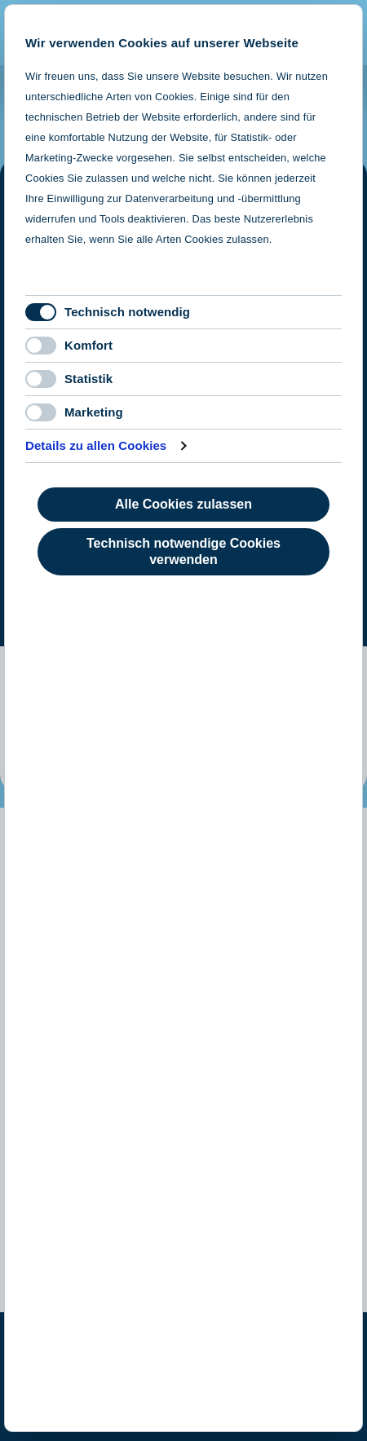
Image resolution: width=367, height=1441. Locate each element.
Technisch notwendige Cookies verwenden (183, 551)
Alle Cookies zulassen (183, 504)
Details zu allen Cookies (95, 445)
